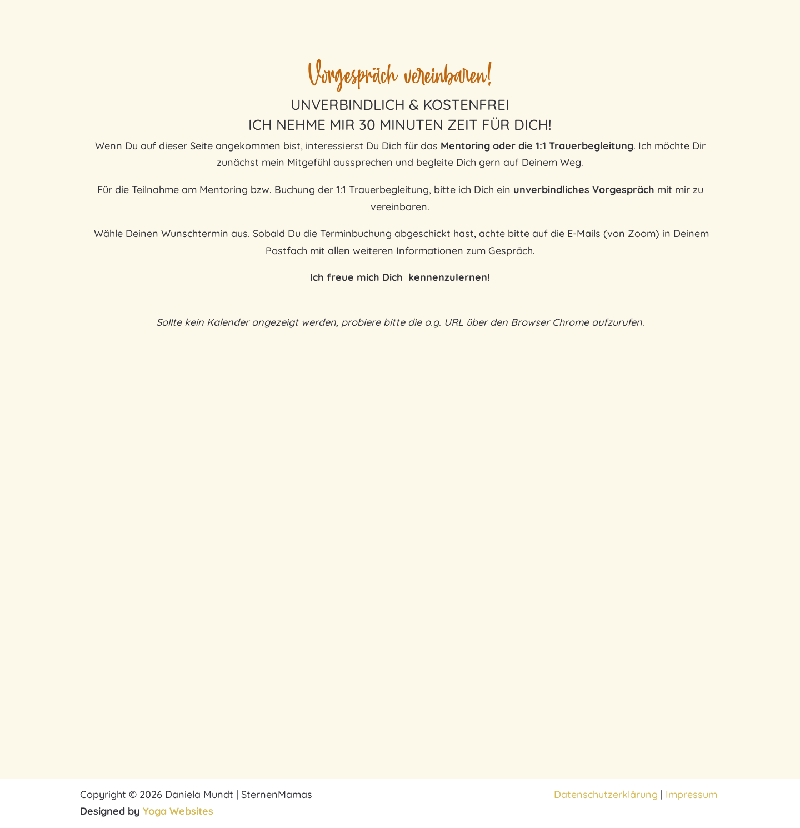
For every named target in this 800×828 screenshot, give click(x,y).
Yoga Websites (178, 811)
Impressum (693, 794)
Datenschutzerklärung (606, 794)
